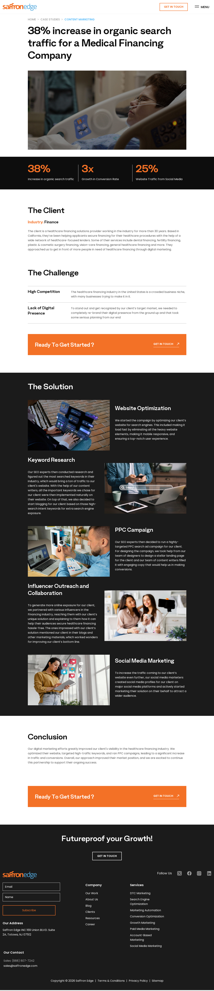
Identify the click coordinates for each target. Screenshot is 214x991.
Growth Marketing (142, 923)
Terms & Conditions (111, 982)
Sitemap (157, 982)
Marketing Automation (145, 911)
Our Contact (14, 953)
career (90, 925)
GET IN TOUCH (107, 856)
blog (88, 906)
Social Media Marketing (146, 947)
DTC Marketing (140, 893)
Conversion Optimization (147, 917)
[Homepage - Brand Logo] (20, 7)
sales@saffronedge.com (20, 967)
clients (90, 912)
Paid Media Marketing (145, 930)
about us (91, 900)
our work (92, 893)
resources (92, 919)
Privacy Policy (138, 982)
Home (32, 20)
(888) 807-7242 (23, 962)
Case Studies (50, 20)
